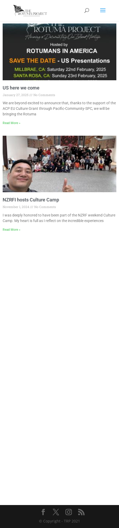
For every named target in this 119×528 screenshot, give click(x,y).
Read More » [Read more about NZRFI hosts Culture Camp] (11, 230)
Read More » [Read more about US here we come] (11, 123)
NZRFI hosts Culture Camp (31, 199)
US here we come (21, 88)
